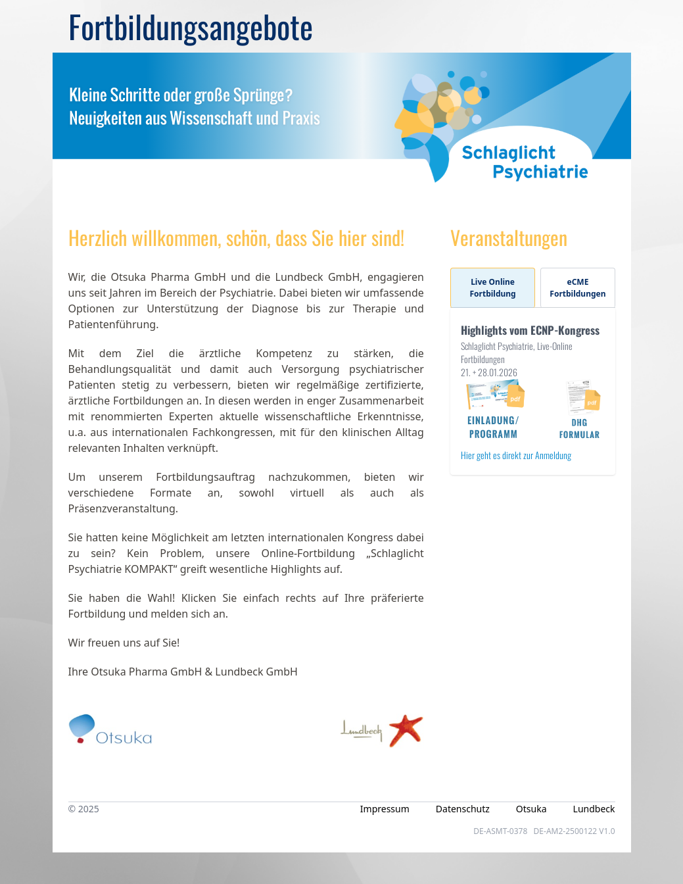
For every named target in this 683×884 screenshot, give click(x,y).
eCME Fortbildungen (577, 287)
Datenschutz (463, 808)
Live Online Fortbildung (493, 287)
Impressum (385, 808)
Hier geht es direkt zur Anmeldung (516, 455)
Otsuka (531, 808)
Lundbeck (594, 808)
